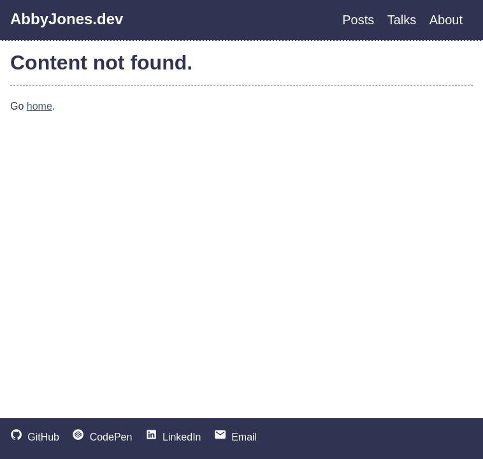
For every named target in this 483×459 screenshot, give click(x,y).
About (446, 20)
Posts (358, 20)
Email (235, 437)
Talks (402, 20)
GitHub (34, 437)
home (39, 106)
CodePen (102, 437)
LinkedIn (173, 437)
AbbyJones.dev (66, 18)
